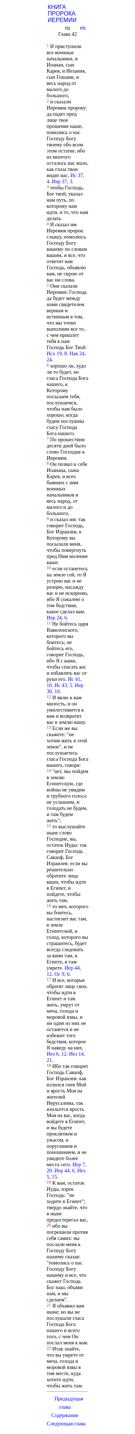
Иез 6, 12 (57, 1054)
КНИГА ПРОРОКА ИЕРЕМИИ (62, 13)
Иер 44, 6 (64, 1170)
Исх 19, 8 (57, 353)
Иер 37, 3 (62, 181)
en (83, 28)
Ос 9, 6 (61, 974)
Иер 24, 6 (57, 618)
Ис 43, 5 (63, 685)
